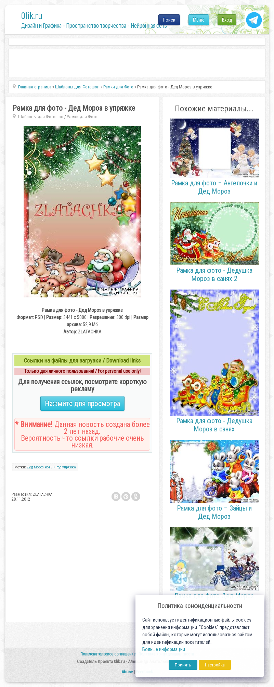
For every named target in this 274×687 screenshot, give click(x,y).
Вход (227, 20)
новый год (53, 467)
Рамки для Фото (82, 116)
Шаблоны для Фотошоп (40, 116)
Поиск (169, 20)
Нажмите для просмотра (82, 403)
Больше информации (163, 649)
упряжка (69, 467)
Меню (199, 20)
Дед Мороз (35, 467)
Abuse (127, 671)
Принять (183, 664)
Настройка (215, 664)
